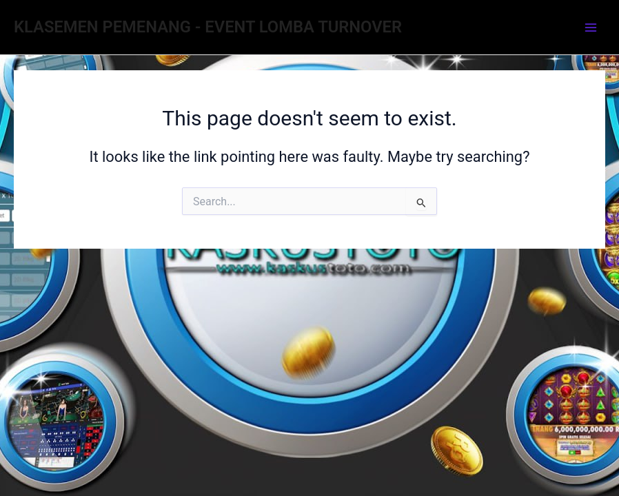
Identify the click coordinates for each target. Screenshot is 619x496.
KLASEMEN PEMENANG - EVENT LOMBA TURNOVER (208, 27)
